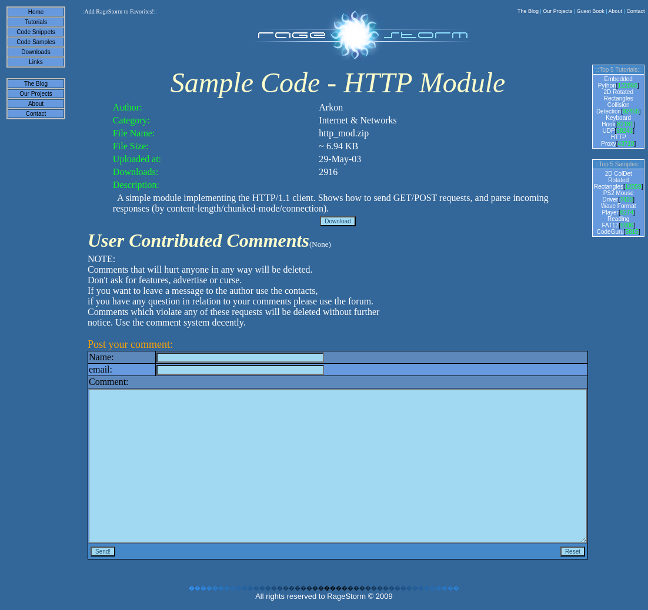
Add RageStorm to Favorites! (119, 11)
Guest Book (590, 11)
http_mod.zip (344, 133)
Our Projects (557, 11)
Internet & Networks (357, 120)
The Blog (528, 11)
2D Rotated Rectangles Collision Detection (614, 102)
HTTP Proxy (613, 140)
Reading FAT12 (615, 222)
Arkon (331, 107)
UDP (608, 131)
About (616, 11)
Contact (635, 11)
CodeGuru (610, 232)
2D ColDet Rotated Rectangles (613, 180)
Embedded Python (615, 82)
